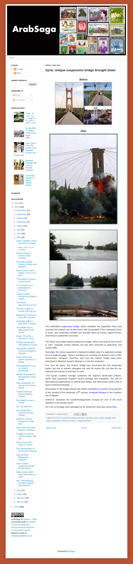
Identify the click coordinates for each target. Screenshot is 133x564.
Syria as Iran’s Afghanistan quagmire (22, 457)
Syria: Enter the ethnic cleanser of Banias (26, 428)
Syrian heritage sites (107, 418)
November (21, 214)
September (22, 222)
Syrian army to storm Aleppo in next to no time (26, 272)
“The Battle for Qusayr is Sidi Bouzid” (26, 280)
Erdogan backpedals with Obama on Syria (26, 343)
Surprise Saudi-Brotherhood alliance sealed (26, 296)
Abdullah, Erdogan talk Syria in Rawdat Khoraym (31, 165)
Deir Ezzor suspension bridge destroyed (68, 418)
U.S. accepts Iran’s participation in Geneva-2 (24, 287)
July (19, 230)
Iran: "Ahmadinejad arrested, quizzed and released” (25, 483)
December (21, 210)
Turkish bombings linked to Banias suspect (24, 394)
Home (11, 58)
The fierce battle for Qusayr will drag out (26, 310)
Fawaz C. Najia (30, 519)
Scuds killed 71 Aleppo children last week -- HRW (30, 133)
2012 (16, 507)
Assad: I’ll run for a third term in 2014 (25, 337)
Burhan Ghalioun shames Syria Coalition (23, 255)
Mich (19, 73)
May (19, 237)
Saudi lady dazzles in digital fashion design (30, 180)
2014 (16, 203)
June (19, 233)
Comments (19, 100)
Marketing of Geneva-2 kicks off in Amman (26, 316)
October (20, 218)
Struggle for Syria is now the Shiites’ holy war (26, 436)
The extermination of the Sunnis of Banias (26, 449)
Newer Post (51, 428)
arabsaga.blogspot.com (21, 536)
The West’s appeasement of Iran (26, 303)
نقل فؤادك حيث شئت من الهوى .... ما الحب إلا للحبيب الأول (30, 118)
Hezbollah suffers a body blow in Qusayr (26, 322)
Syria (96, 418)
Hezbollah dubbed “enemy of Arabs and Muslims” (26, 264)
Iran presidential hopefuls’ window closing (24, 412)
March (20, 494)
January (20, 502)
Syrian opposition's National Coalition (61, 421)
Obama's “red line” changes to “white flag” (25, 421)
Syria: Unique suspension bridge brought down (25, 465)
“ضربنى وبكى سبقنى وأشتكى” (25, 248)
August (20, 226)
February (21, 498)
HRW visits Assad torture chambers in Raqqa (26, 359)
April (19, 490)
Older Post (116, 428)
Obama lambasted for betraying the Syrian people (26, 376)
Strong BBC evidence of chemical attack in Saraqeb (26, 350)
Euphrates (89, 418)
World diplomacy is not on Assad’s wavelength (26, 368)
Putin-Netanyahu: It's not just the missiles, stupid (26, 385)
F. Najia (58, 414)
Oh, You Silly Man (24, 406)
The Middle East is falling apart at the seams (25, 329)
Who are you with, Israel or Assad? (24, 443)
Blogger (71, 551)
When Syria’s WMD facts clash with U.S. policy (26, 474)
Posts (16, 95)
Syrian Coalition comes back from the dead (26, 242)
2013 (16, 207)
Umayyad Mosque (84, 421)
